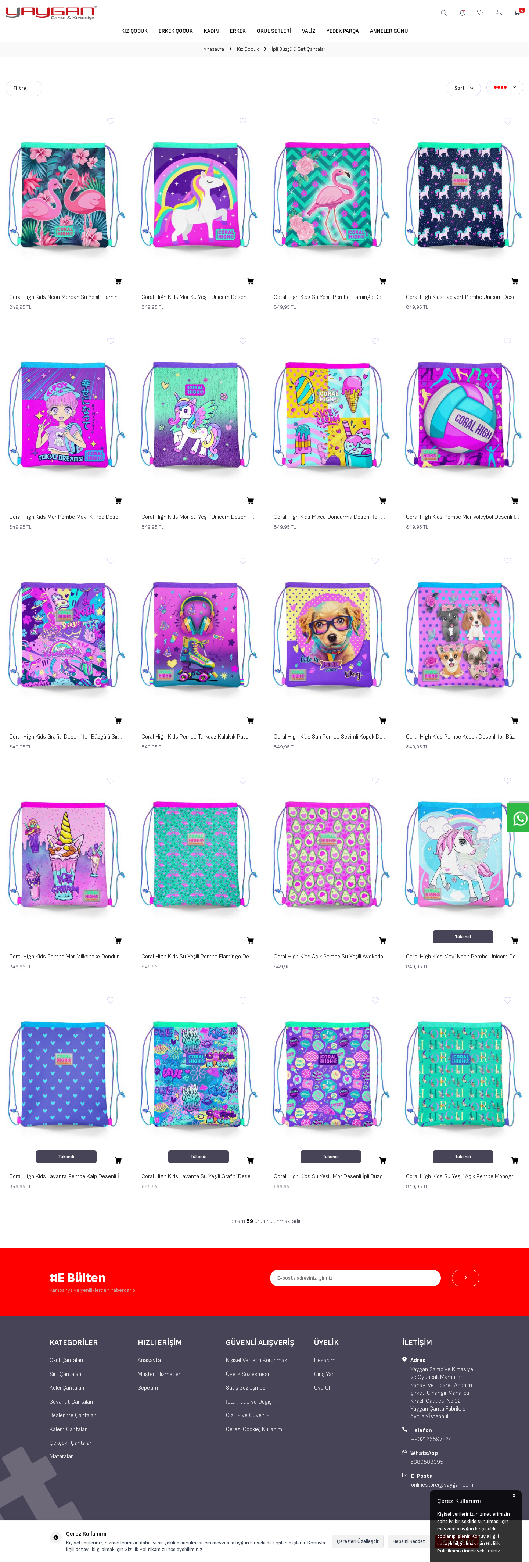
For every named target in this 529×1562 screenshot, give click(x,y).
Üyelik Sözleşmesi (247, 1372)
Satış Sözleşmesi (246, 1386)
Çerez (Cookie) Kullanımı (254, 1427)
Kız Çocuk (134, 31)
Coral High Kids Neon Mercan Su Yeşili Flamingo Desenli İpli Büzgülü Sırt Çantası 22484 (66, 295)
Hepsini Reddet (409, 1541)
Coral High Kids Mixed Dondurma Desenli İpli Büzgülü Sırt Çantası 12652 (331, 515)
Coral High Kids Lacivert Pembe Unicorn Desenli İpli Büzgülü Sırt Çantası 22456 (463, 295)
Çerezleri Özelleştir (358, 1541)
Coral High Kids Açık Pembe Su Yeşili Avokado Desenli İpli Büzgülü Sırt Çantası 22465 (331, 954)
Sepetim (148, 1386)
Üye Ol (322, 1386)
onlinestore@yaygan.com (442, 1483)
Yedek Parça (343, 31)
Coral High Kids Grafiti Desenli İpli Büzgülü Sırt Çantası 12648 (66, 735)
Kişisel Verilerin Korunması (257, 1358)
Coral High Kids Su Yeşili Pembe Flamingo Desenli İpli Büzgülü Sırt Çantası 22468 (198, 954)
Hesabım (324, 1358)
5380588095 (426, 1460)
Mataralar (61, 1454)
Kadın (211, 31)
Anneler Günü (389, 31)
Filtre (24, 87)
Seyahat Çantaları (71, 1399)
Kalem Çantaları (69, 1427)
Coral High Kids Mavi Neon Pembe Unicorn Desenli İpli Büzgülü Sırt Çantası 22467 (463, 954)
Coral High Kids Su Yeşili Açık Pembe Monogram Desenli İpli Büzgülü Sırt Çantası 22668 (463, 1174)
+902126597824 (431, 1437)
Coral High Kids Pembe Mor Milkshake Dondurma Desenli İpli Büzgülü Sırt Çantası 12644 (66, 954)
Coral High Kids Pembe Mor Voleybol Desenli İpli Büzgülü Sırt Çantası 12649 (463, 515)
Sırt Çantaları (65, 1372)
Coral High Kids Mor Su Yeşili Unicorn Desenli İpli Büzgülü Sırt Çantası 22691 (198, 515)
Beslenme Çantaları (73, 1413)
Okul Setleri (274, 31)
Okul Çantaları (66, 1358)
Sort (463, 87)
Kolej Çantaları (67, 1386)
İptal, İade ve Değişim (251, 1399)
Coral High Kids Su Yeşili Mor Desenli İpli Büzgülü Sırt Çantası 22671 (331, 1174)
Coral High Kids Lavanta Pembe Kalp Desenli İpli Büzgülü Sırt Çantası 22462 (66, 1174)
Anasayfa (214, 49)
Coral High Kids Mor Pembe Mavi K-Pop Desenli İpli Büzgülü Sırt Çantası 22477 (66, 515)
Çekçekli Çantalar (70, 1441)
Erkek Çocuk (176, 31)
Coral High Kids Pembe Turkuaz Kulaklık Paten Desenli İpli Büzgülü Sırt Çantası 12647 (198, 735)
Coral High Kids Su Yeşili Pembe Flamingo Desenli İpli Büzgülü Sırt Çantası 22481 (331, 295)
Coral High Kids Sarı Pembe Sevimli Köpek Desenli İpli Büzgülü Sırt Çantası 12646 (331, 735)
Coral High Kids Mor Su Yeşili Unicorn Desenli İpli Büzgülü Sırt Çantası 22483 (198, 295)
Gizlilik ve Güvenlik (247, 1413)
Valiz (309, 31)
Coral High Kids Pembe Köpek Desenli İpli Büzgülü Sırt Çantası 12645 (463, 735)
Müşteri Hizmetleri (159, 1372)
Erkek (238, 31)
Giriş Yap (324, 1372)
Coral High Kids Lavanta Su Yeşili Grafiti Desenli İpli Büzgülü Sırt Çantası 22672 (198, 1174)
